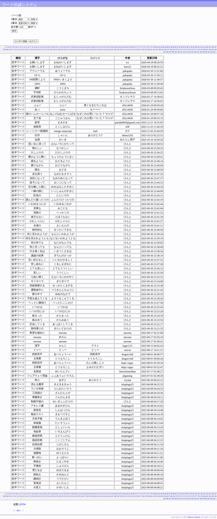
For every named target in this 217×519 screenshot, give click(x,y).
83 (161, 47)
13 (22, 47)
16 (28, 47)
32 (60, 47)
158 (143, 49)
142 (98, 49)
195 (192, 52)
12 (20, 47)
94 (183, 47)
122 (42, 49)
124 (48, 49)
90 (175, 47)
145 (107, 49)
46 (88, 47)
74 (144, 47)
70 (136, 47)
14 (24, 47)
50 (96, 47)
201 (209, 52)
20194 (22, 504)
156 (137, 49)
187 (170, 52)
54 (104, 47)
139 (90, 49)
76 (148, 47)
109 (7, 49)
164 (159, 49)
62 (120, 47)
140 (93, 49)
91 (177, 47)
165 (162, 49)
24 (44, 47)
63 (122, 47)
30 (56, 47)
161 (151, 49)
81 (157, 47)
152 (126, 49)
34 (64, 47)
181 (207, 49)
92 (179, 47)
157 (140, 49)
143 (101, 49)
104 (207, 47)
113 (18, 49)
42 (80, 47)
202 (212, 52)
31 (58, 47)
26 (48, 47)
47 (90, 47)
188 (173, 52)
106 (212, 47)
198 (200, 52)
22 (40, 47)
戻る (18, 510)
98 (191, 47)
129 (62, 49)
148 (115, 49)
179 (201, 49)
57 (110, 47)
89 (173, 47)
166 (165, 49)
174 (187, 49)
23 (42, 47)
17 (30, 47)
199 (203, 52)
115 (23, 49)
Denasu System (194, 517)
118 (31, 49)
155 (134, 49)
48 (92, 47)
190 (178, 52)
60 (116, 47)
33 (62, 47)
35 (66, 47)
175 (190, 49)
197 (198, 52)
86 (167, 47)
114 (20, 49)
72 (140, 47)
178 (198, 49)
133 (73, 49)
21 (38, 47)
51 (98, 47)
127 (56, 49)
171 (179, 49)
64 (124, 47)
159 (146, 49)
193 (186, 52)
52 (100, 47)
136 (81, 49)
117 (29, 49)
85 (165, 47)
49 (94, 47)
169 (173, 49)
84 (163, 47)
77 (149, 47)
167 (168, 49)
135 (79, 49)
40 (76, 47)
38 (72, 47)
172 (182, 49)
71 (138, 47)
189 (175, 52)
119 (34, 49)
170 (176, 49)
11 (18, 47)
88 (171, 47)
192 (184, 52)
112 (15, 49)
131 (68, 49)
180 (204, 49)
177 (196, 49)
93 (181, 47)
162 (154, 49)
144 (104, 49)
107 (215, 47)
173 (185, 49)
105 (210, 47)
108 (4, 49)
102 (201, 47)
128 (59, 49)
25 (46, 47)
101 (198, 47)
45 (86, 47)
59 (114, 47)
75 (145, 47)
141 (95, 49)
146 (109, 49)
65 (126, 47)
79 (153, 47)
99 (193, 47)
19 (34, 47)
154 (132, 49)
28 (52, 47)
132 (70, 49)
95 (185, 47)
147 (112, 49)
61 (118, 47)
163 (157, 49)
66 (128, 47)
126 (54, 49)
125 (51, 49)
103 (204, 47)
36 (68, 47)
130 (65, 49)
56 (108, 47)
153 (129, 49)
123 (45, 49)
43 (82, 47)
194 (189, 52)
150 (120, 49)
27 (50, 47)
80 (156, 47)
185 (164, 52)
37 (70, 47)
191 (181, 52)
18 (32, 47)
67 (130, 47)
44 (84, 47)
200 (206, 52)
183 (212, 49)
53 (102, 47)
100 (196, 47)
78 (152, 47)
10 (16, 47)
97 (189, 47)
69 (134, 47)
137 (84, 49)
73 (141, 47)
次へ (215, 52)
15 (26, 47)
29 (54, 47)
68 (132, 47)
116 (26, 49)
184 (215, 49)
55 (106, 47)
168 (171, 49)
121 (40, 49)
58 (112, 47)
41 (78, 47)
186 (167, 52)
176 (193, 49)
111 (12, 49)
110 (10, 49)
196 (195, 52)
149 (118, 49)
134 (76, 49)
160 (148, 49)
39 (74, 47)
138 (87, 49)
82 (159, 47)
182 (210, 49)
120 (37, 49)
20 (36, 47)
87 (169, 47)
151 (123, 49)
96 (187, 47)
